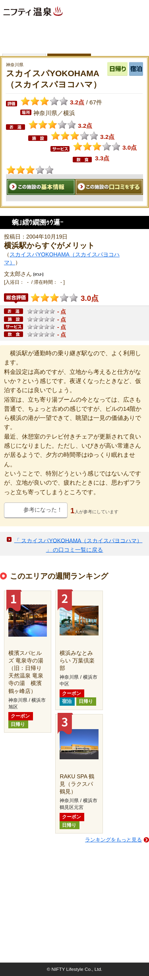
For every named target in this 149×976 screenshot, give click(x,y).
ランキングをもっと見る (113, 840)
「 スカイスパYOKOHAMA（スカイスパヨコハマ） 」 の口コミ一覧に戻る (78, 544)
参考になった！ (42, 509)
